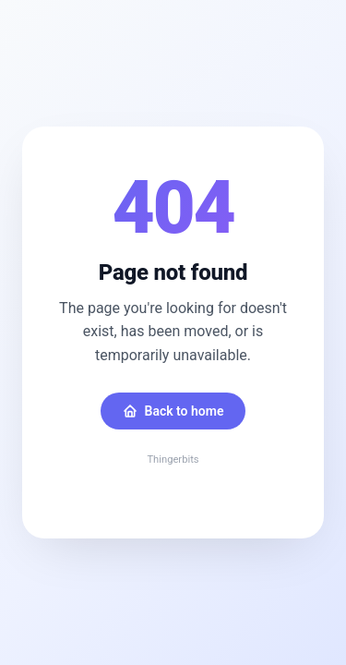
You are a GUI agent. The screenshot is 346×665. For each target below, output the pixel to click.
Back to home (173, 411)
